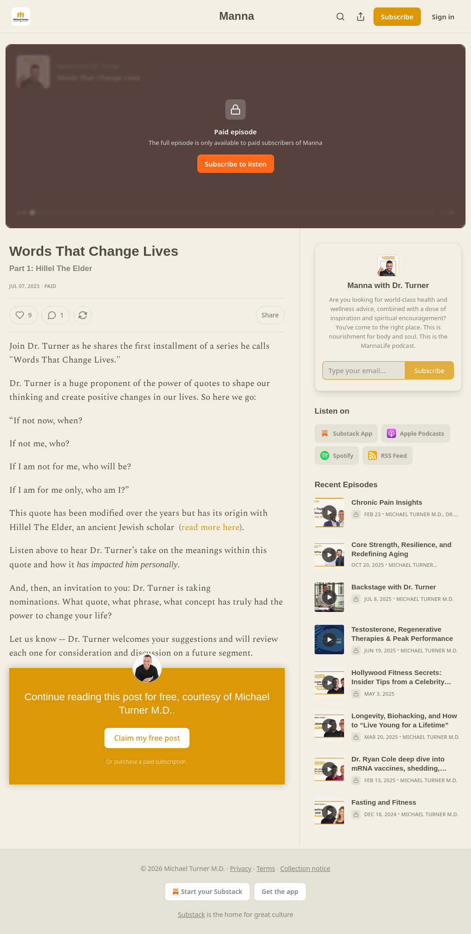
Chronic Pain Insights (386, 502)
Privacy (241, 868)
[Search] (340, 16)
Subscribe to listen (236, 163)
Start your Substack (206, 892)
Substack (191, 914)
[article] (388, 512)
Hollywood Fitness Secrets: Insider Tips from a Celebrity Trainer (397, 677)
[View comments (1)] (55, 315)
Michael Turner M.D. (413, 514)
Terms (266, 868)
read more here (210, 527)
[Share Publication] (360, 16)
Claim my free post (147, 737)
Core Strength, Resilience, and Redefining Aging (401, 549)
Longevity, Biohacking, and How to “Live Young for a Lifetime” (404, 720)
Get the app (280, 891)
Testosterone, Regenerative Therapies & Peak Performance (402, 633)
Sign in (443, 16)
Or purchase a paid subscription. (147, 762)
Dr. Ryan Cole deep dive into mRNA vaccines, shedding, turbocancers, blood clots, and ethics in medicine (401, 764)
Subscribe (397, 16)
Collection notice (305, 868)
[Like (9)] (23, 315)
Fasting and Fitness (383, 802)
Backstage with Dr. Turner (393, 587)
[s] (329, 512)
